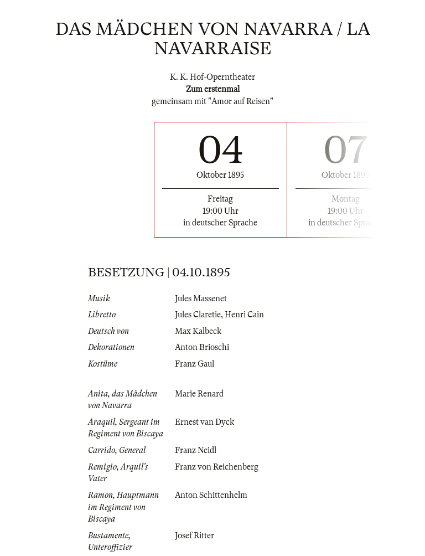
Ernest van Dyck (204, 422)
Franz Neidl (195, 450)
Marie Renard (199, 393)
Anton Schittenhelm (211, 495)
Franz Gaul (194, 363)
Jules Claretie (198, 314)
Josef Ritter (194, 535)
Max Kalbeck (198, 331)
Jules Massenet (201, 298)
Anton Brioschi (202, 347)
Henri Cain (244, 314)
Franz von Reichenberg (216, 466)
